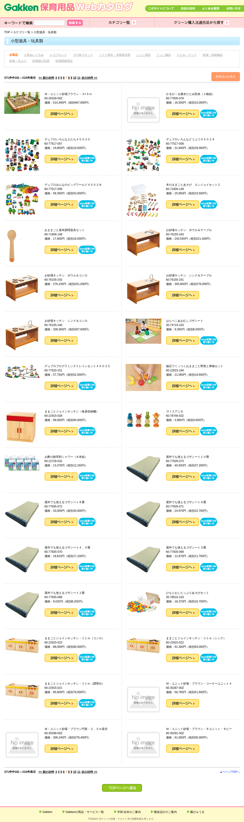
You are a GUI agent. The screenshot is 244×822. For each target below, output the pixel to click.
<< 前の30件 (47, 77)
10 (74, 77)
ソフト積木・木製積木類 (114, 55)
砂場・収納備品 (213, 55)
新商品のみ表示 (226, 76)
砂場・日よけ (17, 61)
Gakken (47, 812)
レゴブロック (58, 55)
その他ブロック (83, 55)
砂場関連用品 (64, 61)
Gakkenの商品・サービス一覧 (85, 812)
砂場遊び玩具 (41, 61)
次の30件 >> (89, 77)
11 (78, 77)
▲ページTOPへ (230, 772)
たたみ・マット (187, 55)
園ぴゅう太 (197, 812)
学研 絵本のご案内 (129, 812)
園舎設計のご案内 (165, 812)
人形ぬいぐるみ (34, 55)
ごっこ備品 (164, 55)
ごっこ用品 (143, 55)
